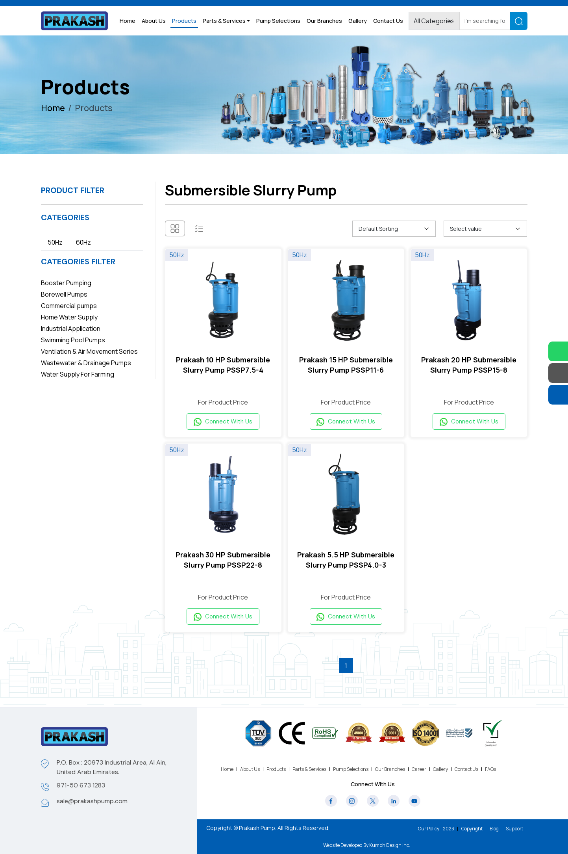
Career (419, 769)
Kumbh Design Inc (389, 845)
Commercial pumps (69, 305)
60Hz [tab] (83, 242)
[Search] (485, 21)
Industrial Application (70, 328)
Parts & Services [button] (224, 20)
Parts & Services (309, 769)
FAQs (490, 769)
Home (127, 20)
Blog (494, 828)
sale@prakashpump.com (92, 801)
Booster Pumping (66, 282)
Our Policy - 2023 (436, 828)
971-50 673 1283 (81, 785)
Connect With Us (223, 423)
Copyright (472, 828)
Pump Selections (278, 20)
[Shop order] (394, 229)
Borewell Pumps (64, 294)
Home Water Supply (69, 317)
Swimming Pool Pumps (73, 340)
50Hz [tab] (55, 242)
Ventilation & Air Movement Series (89, 351)
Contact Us (388, 20)
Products (184, 20)
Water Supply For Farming (77, 374)
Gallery (357, 20)
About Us (154, 20)
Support (514, 828)
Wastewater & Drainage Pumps (86, 362)
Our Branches (324, 20)
